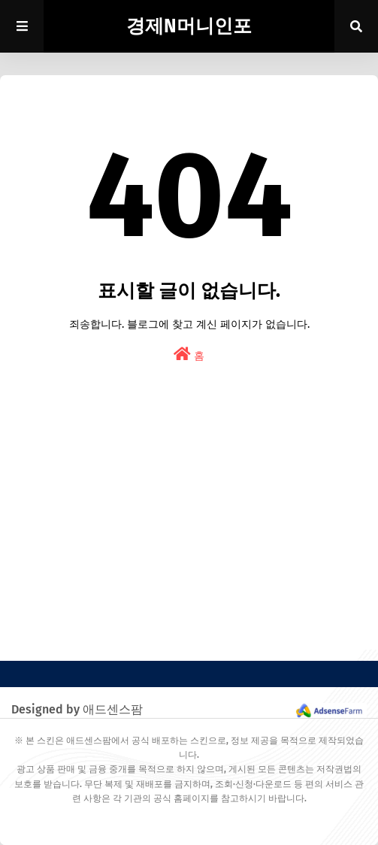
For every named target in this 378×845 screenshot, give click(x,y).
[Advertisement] (189, 544)
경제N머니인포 (189, 26)
